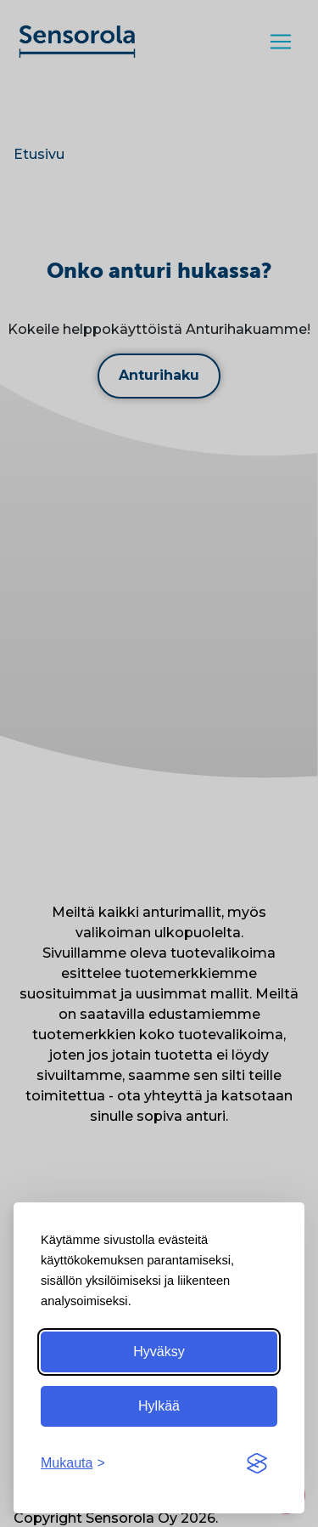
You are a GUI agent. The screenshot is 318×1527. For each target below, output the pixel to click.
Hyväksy (158, 1351)
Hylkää (159, 1406)
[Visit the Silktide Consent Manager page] (257, 1463)
